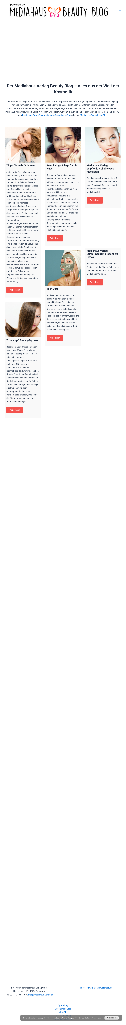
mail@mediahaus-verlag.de (40, 994)
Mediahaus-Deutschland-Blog (93, 115)
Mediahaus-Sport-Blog (32, 115)
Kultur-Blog (63, 1012)
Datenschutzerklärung (102, 988)
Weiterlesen (14, 290)
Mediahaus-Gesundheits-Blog (57, 115)
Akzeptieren (111, 1018)
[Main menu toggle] (120, 10)
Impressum (85, 988)
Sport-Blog (63, 1005)
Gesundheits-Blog (63, 1009)
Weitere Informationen (93, 1018)
